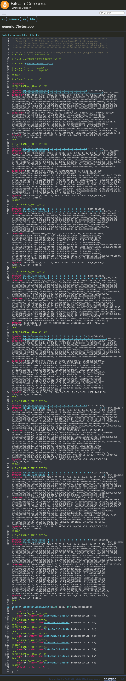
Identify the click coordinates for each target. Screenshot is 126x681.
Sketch (16, 606)
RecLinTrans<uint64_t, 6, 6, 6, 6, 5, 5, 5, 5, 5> (54, 90)
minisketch (14, 19)
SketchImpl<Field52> (56, 635)
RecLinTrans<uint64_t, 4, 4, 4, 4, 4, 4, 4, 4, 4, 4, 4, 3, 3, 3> (64, 338)
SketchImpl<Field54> (56, 649)
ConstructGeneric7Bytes (37, 606)
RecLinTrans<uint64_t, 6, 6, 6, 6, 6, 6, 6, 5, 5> (54, 276)
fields (32, 19)
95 (6, 606)
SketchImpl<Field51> (56, 629)
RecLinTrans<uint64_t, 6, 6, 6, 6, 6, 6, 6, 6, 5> (54, 336)
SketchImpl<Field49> (56, 615)
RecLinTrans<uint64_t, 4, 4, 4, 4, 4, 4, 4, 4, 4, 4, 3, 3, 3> (62, 92)
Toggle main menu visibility (5, 11)
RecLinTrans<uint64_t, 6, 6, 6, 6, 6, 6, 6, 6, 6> (54, 405)
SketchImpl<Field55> (56, 656)
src (3, 19)
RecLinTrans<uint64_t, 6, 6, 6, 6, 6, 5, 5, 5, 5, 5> (56, 472)
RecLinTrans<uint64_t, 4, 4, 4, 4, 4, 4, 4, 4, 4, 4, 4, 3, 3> (62, 150)
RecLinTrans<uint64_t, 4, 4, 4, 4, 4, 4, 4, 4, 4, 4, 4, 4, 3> (62, 211)
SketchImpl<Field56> (56, 662)
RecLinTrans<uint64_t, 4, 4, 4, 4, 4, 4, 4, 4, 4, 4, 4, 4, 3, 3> (64, 407)
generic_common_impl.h (39, 63)
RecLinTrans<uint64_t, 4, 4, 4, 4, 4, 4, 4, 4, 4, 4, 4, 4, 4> (62, 278)
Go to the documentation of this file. (21, 35)
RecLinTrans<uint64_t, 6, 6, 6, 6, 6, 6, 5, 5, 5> (54, 208)
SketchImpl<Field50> (56, 622)
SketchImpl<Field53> (56, 642)
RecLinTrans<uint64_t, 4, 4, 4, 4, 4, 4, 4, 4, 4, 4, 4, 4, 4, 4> (64, 542)
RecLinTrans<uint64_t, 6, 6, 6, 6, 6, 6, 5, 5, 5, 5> (56, 539)
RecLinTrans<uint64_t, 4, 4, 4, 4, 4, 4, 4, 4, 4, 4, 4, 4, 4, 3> (64, 475)
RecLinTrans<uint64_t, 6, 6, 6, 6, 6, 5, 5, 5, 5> (54, 148)
